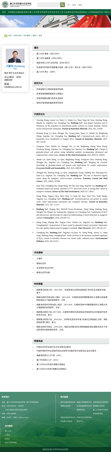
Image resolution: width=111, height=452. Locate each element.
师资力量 (28, 12)
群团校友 (83, 12)
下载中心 (107, 12)
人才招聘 (91, 12)
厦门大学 (8, 431)
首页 (4, 12)
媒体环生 (99, 12)
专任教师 (26, 36)
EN (68, 5)
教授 (34, 36)
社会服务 (67, 12)
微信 (74, 5)
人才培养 (35, 12)
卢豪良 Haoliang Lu (15, 67)
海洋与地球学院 (11, 443)
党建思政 (20, 12)
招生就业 (75, 12)
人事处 (7, 435)
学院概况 (12, 12)
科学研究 (43, 12)
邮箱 (80, 5)
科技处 (7, 439)
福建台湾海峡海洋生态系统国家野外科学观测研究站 (84, 406)
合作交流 (51, 12)
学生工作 (59, 12)
